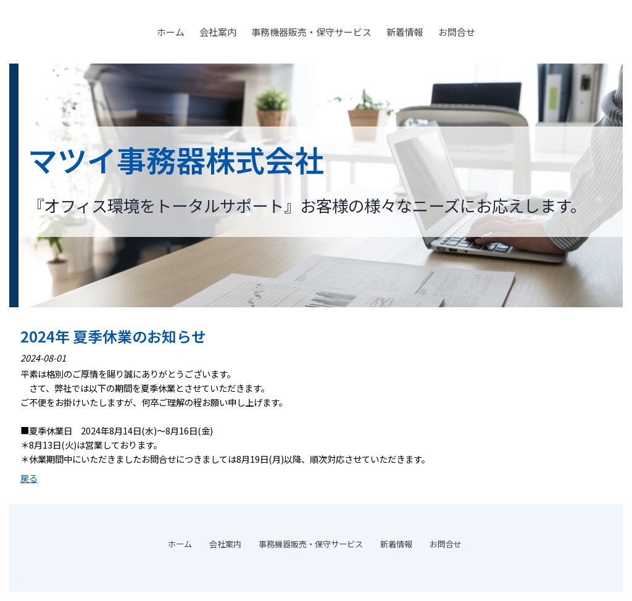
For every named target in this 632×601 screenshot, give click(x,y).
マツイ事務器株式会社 (176, 159)
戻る (29, 477)
